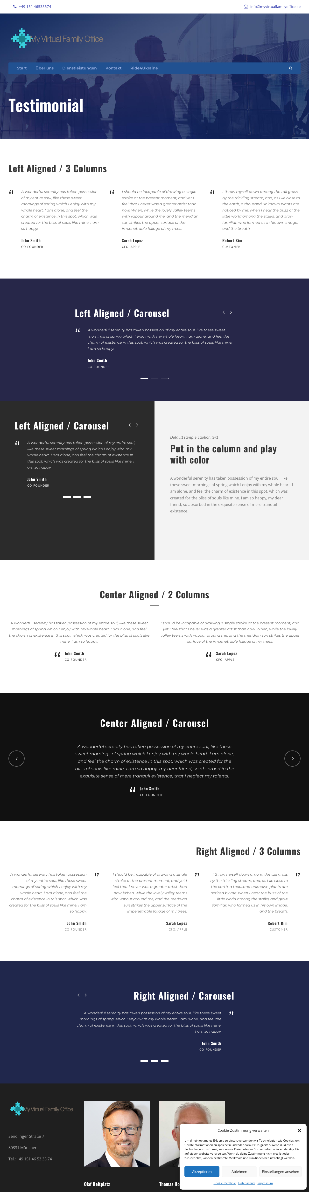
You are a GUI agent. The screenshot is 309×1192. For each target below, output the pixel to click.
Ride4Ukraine (144, 68)
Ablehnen (239, 1171)
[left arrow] (223, 312)
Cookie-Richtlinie (225, 1183)
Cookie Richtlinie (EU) (80, 1182)
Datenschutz (246, 1183)
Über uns (44, 68)
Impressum (265, 1183)
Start (22, 68)
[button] (299, 1130)
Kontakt (113, 68)
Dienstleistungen (79, 68)
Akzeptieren (202, 1171)
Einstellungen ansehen (280, 1171)
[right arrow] (230, 312)
